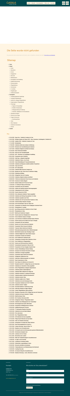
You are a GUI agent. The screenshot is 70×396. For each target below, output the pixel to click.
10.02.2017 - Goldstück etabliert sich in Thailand (19, 279)
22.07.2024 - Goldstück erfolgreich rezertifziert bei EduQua (21, 148)
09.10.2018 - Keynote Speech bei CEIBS (18, 192)
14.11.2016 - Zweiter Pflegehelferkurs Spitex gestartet (20, 290)
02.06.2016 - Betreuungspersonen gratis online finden (20, 303)
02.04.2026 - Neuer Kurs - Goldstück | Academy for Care (21, 137)
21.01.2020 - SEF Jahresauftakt (16, 167)
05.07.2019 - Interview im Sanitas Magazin (18, 180)
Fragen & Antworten (15, 117)
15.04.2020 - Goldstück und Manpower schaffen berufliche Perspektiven (24, 163)
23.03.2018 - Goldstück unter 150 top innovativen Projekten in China (23, 199)
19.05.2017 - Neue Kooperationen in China (18, 260)
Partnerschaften (14, 83)
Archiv (12, 68)
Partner (12, 126)
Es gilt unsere (33, 385)
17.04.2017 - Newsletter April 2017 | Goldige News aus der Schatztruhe (24, 264)
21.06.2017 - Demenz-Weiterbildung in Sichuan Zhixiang (21, 248)
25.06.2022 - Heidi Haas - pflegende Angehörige (19, 158)
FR (63, 4)
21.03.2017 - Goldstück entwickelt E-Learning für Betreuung (21, 273)
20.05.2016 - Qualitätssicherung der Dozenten (19, 307)
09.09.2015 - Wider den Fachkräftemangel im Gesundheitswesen (22, 337)
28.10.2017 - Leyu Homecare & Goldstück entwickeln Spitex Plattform (24, 218)
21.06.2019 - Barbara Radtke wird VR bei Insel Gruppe (20, 182)
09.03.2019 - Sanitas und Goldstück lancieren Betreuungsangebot (23, 188)
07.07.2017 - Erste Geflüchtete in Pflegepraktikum (19, 241)
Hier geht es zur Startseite (49, 55)
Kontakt (53, 3)
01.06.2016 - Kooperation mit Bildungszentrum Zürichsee (21, 305)
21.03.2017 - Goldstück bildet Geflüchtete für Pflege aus (21, 271)
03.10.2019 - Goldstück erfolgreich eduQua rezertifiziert (21, 177)
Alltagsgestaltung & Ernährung (18, 109)
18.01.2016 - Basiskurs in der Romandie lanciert (19, 328)
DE (63, 2)
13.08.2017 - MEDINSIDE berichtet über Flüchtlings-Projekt (22, 231)
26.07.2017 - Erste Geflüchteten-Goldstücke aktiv (19, 237)
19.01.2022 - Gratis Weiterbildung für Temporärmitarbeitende (22, 162)
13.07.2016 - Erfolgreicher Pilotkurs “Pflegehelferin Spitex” (21, 299)
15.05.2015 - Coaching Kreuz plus (16, 348)
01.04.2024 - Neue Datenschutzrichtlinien (18, 150)
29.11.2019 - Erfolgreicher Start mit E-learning (19, 175)
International (13, 87)
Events (12, 71)
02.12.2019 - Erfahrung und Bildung (16, 173)
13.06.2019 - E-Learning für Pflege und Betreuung (19, 184)
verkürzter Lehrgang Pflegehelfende (18, 100)
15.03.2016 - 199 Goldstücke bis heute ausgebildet (20, 316)
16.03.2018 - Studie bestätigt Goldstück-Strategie (20, 201)
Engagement (13, 73)
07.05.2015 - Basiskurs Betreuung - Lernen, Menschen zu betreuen (23, 352)
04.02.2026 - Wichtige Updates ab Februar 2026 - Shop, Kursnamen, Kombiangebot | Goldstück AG (30, 139)
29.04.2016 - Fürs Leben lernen (15, 313)
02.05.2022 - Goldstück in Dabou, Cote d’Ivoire (19, 160)
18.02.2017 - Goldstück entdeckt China (17, 277)
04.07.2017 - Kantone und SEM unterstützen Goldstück (21, 243)
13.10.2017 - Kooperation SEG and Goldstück (19, 222)
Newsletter (13, 70)
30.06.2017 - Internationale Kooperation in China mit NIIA (21, 245)
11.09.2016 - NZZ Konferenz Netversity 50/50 (19, 298)
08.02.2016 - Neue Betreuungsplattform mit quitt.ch (20, 324)
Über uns (47, 3)
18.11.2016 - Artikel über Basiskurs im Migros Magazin (20, 288)
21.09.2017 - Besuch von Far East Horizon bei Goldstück (21, 224)
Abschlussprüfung (16, 119)
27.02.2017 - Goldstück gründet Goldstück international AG (21, 275)
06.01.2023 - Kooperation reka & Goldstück (18, 156)
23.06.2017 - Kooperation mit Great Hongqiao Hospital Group (22, 247)
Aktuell (33, 3)
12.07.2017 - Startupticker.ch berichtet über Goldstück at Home (22, 239)
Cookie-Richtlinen (47, 392)
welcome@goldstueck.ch (11, 378)
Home (28, 3)
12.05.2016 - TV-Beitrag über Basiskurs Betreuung (20, 309)
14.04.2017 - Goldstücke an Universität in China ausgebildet (21, 265)
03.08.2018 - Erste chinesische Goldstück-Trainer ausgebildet (22, 194)
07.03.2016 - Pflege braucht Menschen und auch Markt (20, 318)
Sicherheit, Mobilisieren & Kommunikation (20, 111)
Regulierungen (14, 90)
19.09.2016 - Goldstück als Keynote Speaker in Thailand (21, 294)
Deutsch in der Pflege (15, 115)
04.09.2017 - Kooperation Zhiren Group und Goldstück (20, 226)
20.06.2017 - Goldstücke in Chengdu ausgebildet (19, 252)
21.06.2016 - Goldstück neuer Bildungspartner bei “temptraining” (22, 301)
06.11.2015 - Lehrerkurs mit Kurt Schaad (17, 333)
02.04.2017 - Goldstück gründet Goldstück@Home (20, 269)
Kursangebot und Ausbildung (17, 79)
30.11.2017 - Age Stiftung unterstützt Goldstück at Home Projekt (23, 209)
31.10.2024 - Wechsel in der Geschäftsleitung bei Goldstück (21, 146)
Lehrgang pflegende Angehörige (17, 96)
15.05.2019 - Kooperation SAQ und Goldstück (19, 186)
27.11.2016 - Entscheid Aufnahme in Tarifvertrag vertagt (21, 286)
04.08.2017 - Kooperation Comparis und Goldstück (20, 235)
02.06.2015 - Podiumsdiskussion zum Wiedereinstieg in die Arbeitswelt (24, 347)
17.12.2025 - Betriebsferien (15, 143)
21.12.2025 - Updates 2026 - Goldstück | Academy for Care (21, 141)
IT (67, 4)
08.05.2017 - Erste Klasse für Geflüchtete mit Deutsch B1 (21, 262)
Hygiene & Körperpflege (17, 105)
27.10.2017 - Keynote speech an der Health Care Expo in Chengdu (23, 220)
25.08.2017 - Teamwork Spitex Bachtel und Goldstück (20, 228)
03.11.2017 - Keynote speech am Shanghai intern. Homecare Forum (23, 214)
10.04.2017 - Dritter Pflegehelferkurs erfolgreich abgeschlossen (22, 267)
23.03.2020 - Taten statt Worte (16, 165)
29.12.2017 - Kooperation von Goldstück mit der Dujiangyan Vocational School (25, 205)
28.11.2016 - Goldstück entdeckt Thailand (18, 284)
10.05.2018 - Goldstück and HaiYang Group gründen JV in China (22, 196)
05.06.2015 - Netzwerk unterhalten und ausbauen (19, 345)
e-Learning (13, 88)
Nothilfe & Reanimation (17, 107)
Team (12, 121)
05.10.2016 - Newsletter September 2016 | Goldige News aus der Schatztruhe (25, 292)
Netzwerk (13, 75)
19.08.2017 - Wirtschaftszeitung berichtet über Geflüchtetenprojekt (23, 230)
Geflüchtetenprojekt (15, 92)
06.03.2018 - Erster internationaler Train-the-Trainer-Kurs (21, 203)
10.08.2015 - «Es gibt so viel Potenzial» (17, 339)
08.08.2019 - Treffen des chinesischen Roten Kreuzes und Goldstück (23, 179)
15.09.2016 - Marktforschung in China (17, 296)
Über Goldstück (14, 122)
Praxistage (13, 104)
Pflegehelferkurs (14, 85)
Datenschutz (41, 392)
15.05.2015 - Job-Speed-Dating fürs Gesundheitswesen (21, 350)
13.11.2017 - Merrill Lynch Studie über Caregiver (19, 213)
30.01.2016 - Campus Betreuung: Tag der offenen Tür (20, 326)
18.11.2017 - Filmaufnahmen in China (17, 211)
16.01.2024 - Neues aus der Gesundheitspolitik (19, 152)
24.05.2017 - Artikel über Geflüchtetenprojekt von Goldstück (21, 258)
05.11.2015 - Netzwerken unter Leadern (17, 335)
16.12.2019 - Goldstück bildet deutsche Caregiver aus (20, 169)
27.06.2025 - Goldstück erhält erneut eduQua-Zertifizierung (21, 145)
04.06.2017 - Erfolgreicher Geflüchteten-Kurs (18, 256)
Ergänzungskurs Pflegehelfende (17, 102)
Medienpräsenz (14, 77)
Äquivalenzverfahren (15, 113)
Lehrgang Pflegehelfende (16, 98)
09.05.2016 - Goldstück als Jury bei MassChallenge (20, 311)
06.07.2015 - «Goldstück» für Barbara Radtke (19, 341)
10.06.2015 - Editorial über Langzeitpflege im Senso (20, 343)
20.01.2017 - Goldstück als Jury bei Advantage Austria (20, 281)
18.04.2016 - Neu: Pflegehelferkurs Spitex (18, 315)
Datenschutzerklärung (36, 385)
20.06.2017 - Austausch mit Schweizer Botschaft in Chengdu (22, 250)
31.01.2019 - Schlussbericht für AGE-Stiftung (18, 190)
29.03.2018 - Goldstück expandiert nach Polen (19, 197)
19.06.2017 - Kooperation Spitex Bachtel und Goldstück (21, 254)
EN (67, 2)
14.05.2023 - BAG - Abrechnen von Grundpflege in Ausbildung (22, 154)
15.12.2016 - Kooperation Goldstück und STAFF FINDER (21, 282)
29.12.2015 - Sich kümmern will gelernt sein (18, 331)
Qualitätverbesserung (15, 81)
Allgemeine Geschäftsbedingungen (26, 392)
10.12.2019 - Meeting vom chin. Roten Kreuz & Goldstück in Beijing (23, 171)
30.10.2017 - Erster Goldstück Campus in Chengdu (20, 216)
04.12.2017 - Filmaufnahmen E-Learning (17, 207)
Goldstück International (15, 124)
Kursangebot (39, 3)
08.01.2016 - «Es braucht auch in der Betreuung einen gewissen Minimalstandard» (26, 330)
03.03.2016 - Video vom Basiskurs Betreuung (18, 320)
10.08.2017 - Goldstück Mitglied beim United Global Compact (22, 233)
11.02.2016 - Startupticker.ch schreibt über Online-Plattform (21, 322)
